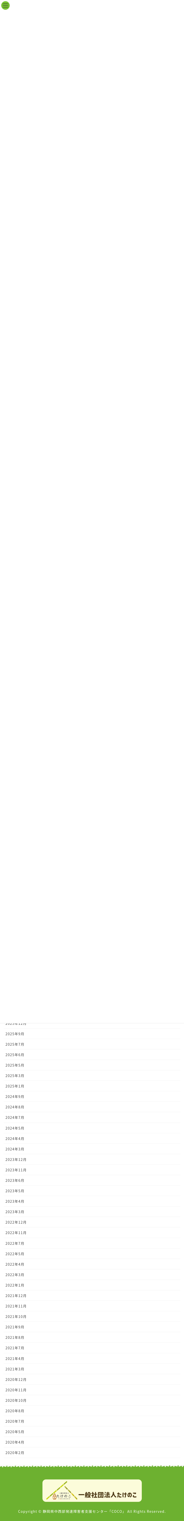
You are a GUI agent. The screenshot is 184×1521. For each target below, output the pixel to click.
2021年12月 (16, 1295)
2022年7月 (15, 1243)
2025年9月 (15, 1033)
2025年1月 (15, 1086)
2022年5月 (15, 1253)
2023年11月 (16, 1169)
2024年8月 (15, 1106)
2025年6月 (15, 1054)
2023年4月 (15, 1201)
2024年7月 (15, 1117)
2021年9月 (15, 1326)
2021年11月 (16, 1306)
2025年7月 (15, 1044)
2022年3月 (15, 1274)
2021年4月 (15, 1358)
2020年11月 (16, 1389)
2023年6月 (15, 1180)
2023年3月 (15, 1211)
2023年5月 (15, 1190)
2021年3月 (15, 1368)
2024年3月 (15, 1148)
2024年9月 (15, 1096)
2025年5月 (15, 1065)
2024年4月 (15, 1138)
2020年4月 (15, 1442)
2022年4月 (15, 1264)
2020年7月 (15, 1421)
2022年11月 (16, 1232)
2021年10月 (16, 1316)
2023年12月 (16, 1159)
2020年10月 (16, 1400)
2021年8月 (15, 1337)
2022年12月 (16, 1222)
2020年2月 (15, 1452)
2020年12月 (16, 1379)
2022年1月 (15, 1285)
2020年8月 (15, 1410)
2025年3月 (15, 1075)
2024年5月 (15, 1128)
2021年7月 (15, 1347)
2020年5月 (15, 1431)
